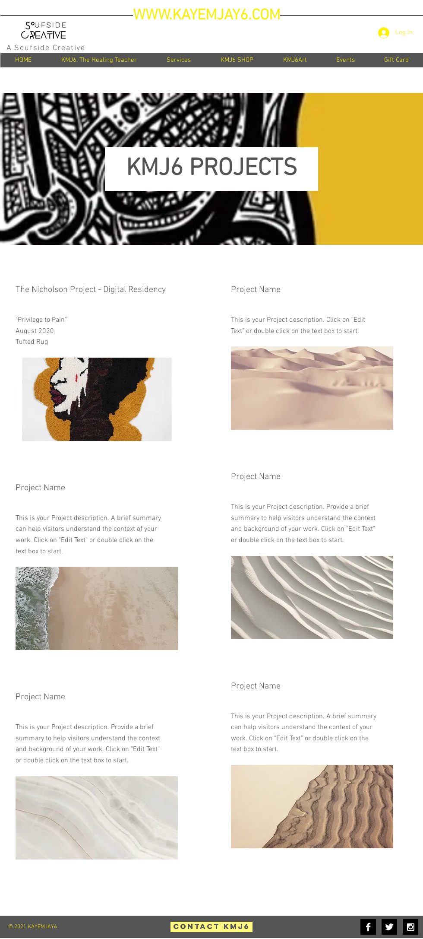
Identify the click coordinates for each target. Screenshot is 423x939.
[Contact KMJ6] (211, 927)
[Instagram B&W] (410, 927)
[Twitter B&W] (389, 927)
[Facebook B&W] (368, 927)
